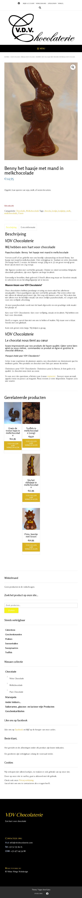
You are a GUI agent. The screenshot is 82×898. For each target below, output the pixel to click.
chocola (47, 211)
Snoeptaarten (11, 648)
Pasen (20, 213)
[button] (73, 67)
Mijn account (28, 3)
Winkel (60, 3)
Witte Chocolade (17, 678)
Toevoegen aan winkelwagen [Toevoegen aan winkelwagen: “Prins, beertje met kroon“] (31, 547)
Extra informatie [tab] (28, 227)
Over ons (38, 893)
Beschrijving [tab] (11, 227)
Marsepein (10, 697)
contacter (51, 376)
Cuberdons (10, 630)
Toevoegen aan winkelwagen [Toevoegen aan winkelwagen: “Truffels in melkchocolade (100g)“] (31, 443)
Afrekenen (52, 3)
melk (69, 211)
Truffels (8, 652)
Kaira (48, 890)
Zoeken (11, 610)
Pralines (8, 639)
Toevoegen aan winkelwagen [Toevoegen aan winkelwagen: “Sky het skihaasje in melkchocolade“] (31, 497)
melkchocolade (10, 213)
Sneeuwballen (11, 643)
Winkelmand (41, 3)
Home (6, 57)
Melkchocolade (28, 57)
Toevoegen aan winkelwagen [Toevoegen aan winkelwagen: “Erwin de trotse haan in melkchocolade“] (13, 446)
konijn (54, 211)
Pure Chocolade (16, 692)
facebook (19, 729)
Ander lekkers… (13, 702)
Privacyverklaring (26, 780)
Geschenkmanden (13, 634)
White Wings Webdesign (17, 871)
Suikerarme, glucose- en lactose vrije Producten (29, 706)
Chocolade (15, 57)
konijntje (61, 211)
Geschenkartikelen (14, 711)
